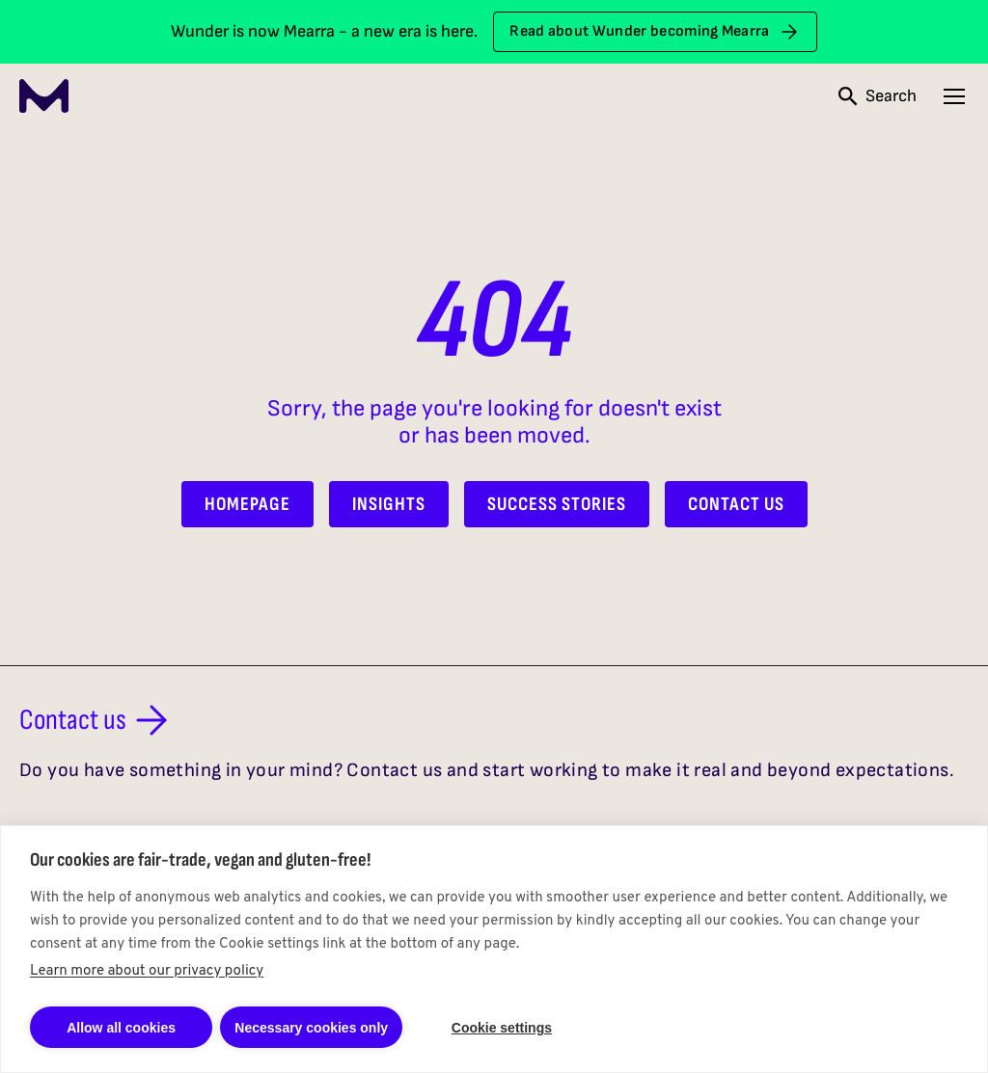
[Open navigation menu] (954, 96)
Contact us (97, 720)
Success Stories (556, 504)
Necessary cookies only (311, 1027)
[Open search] (877, 96)
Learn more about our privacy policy (146, 971)
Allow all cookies (121, 1027)
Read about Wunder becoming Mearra (655, 31)
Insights (388, 504)
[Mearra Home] (44, 96)
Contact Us (736, 504)
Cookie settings (502, 1027)
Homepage (247, 504)
